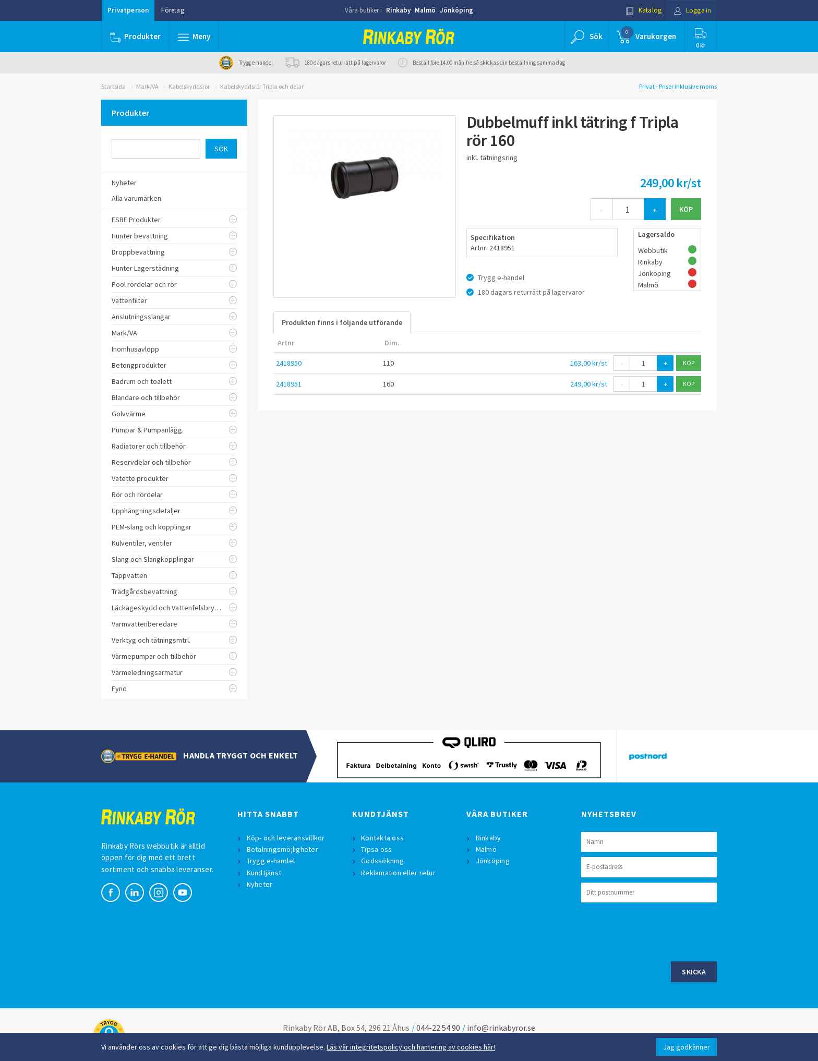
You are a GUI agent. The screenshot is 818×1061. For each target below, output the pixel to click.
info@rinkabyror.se (501, 1027)
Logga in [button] (691, 10)
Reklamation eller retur (399, 872)
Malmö (425, 10)
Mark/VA (147, 86)
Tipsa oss (377, 849)
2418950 (289, 363)
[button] (194, 36)
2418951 (289, 384)
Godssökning (383, 860)
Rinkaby (398, 10)
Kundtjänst (264, 872)
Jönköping (456, 10)
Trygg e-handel (271, 860)
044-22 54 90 (438, 1027)
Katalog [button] (642, 10)
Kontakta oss (383, 837)
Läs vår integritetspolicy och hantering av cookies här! (411, 1047)
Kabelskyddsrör (189, 86)
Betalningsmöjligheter (282, 849)
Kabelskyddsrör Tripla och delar (262, 86)
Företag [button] (172, 10)
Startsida (113, 86)
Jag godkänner (686, 1047)
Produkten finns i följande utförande (342, 322)
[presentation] (660, 930)
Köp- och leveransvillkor (286, 837)
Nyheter (260, 884)
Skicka (694, 971)
